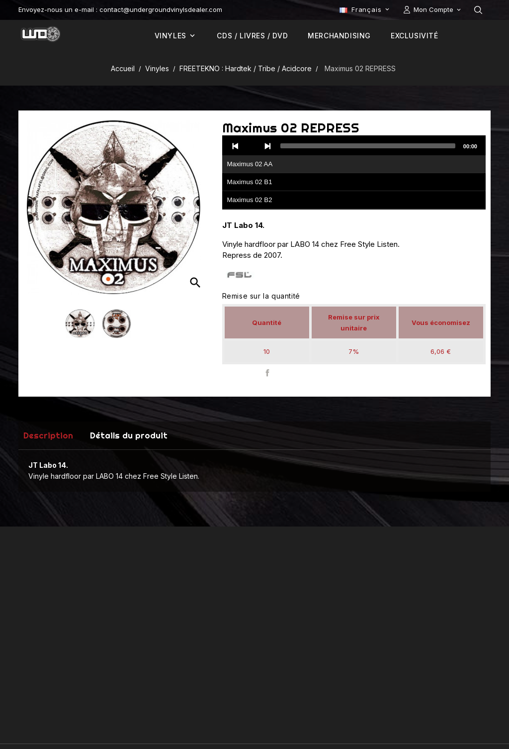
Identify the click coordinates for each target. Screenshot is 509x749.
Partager (267, 373)
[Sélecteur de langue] (365, 9)
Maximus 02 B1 (249, 182)
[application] (354, 172)
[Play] (251, 146)
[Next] (267, 146)
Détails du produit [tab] (129, 435)
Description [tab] (48, 435)
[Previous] (236, 146)
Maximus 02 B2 (249, 200)
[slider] (367, 145)
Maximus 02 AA (250, 164)
